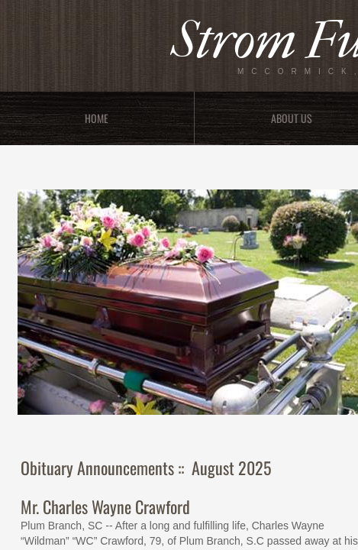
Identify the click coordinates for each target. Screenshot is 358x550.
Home (96, 118)
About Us (291, 118)
